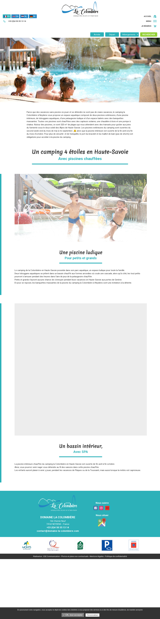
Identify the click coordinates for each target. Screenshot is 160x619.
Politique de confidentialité (116, 556)
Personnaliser (92, 615)
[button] (151, 21)
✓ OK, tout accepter (73, 615)
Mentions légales (97, 556)
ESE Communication (51, 556)
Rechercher (148, 34)
